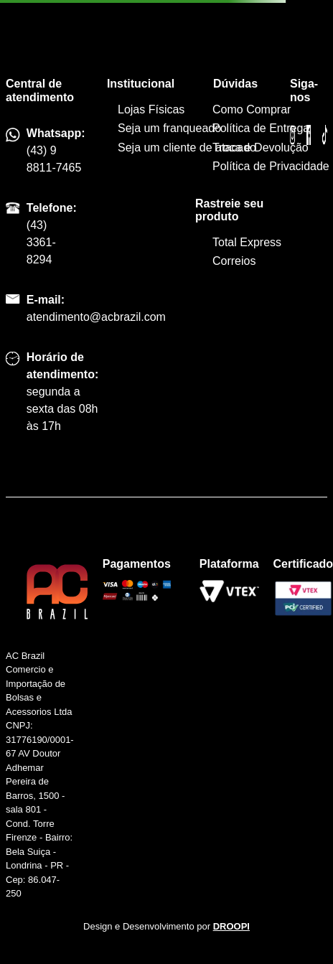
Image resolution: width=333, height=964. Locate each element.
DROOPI (231, 926)
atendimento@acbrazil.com (96, 317)
